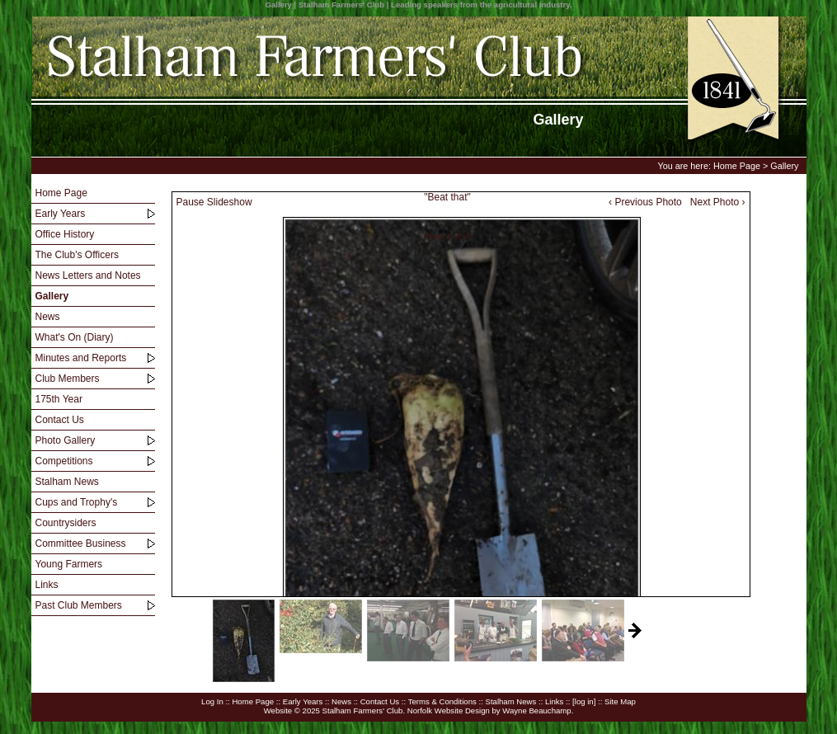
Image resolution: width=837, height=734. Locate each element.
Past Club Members (78, 605)
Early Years (60, 213)
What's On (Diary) (74, 337)
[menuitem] (93, 193)
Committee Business (80, 543)
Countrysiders (65, 523)
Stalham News (67, 481)
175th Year (58, 399)
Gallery (784, 166)
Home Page (736, 166)
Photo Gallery (65, 440)
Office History (65, 234)
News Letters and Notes (88, 275)
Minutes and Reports (81, 358)
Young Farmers (69, 564)
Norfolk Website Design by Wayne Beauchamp (489, 710)
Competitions (64, 461)
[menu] (93, 399)
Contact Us (59, 420)
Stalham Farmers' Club (362, 710)
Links (47, 584)
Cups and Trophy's (76, 502)
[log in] (583, 701)
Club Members (67, 378)
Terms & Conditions (442, 701)
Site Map (620, 701)
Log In (212, 701)
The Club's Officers (77, 255)
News (47, 316)
